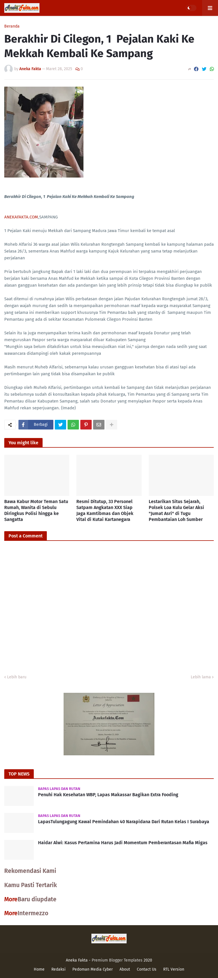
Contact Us (146, 969)
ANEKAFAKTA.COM (21, 217)
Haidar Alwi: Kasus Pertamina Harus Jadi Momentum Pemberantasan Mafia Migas (122, 842)
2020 (148, 960)
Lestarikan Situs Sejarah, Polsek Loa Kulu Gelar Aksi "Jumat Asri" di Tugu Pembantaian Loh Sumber (176, 510)
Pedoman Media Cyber (92, 969)
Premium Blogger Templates (117, 960)
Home (39, 969)
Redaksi (58, 969)
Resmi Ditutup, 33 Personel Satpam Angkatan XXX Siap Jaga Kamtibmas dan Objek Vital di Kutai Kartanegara (104, 510)
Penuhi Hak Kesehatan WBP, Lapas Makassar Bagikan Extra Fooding (108, 794)
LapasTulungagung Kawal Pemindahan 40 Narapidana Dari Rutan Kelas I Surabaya (123, 821)
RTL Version (173, 969)
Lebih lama (201, 677)
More (11, 899)
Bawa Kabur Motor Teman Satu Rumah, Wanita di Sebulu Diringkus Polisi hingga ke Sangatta (36, 510)
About (125, 969)
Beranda (12, 26)
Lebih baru (16, 677)
